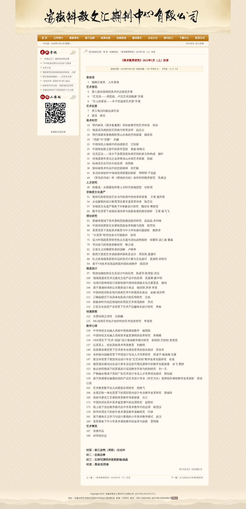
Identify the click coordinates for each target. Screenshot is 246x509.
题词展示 (137, 38)
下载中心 (184, 38)
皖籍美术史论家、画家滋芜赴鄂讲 (58, 85)
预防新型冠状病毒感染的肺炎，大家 (59, 72)
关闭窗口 (197, 469)
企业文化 (153, 38)
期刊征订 (168, 38)
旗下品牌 (90, 38)
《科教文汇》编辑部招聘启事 (56, 59)
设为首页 (190, 43)
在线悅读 (121, 38)
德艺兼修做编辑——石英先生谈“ (57, 76)
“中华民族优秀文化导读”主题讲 (57, 63)
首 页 (44, 38)
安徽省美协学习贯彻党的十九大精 (58, 90)
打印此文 (184, 469)
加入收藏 (199, 43)
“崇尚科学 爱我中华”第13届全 (56, 81)
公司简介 (58, 38)
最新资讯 (74, 38)
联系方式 (200, 38)
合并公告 (47, 68)
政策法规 (105, 38)
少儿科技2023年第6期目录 (191, 477)
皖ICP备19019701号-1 (145, 494)
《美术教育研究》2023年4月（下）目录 (112, 477)
